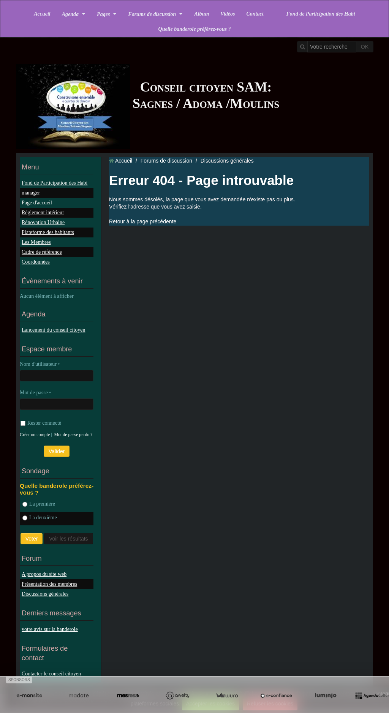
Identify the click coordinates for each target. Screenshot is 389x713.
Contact (254, 14)
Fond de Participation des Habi (320, 14)
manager (31, 193)
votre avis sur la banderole (50, 629)
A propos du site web (44, 574)
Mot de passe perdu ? (73, 434)
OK (364, 47)
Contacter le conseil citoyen (51, 674)
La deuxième (39, 517)
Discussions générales (45, 594)
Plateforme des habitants (48, 232)
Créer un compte (35, 434)
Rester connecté (41, 423)
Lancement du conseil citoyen (53, 330)
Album (201, 14)
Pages (103, 14)
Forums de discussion (152, 14)
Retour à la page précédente (142, 221)
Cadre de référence (42, 252)
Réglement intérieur (43, 212)
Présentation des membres (49, 584)
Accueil (42, 14)
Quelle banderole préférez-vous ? (194, 29)
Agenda (70, 14)
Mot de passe (34, 392)
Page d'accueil (37, 203)
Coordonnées (36, 262)
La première (38, 504)
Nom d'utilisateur (38, 364)
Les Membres (36, 242)
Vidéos (227, 14)
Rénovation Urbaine (43, 222)
